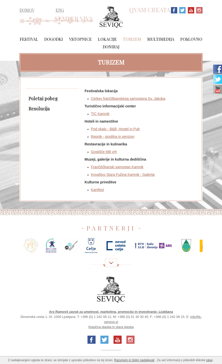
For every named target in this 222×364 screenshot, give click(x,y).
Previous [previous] (12, 247)
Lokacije (107, 39)
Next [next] (210, 247)
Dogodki (53, 39)
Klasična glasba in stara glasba (111, 327)
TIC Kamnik (100, 114)
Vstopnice (80, 39)
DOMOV (26, 10)
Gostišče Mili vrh (104, 152)
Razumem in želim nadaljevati (134, 360)
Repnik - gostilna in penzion (113, 137)
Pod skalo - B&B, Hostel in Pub (115, 129)
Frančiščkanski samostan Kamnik (117, 167)
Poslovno (191, 39)
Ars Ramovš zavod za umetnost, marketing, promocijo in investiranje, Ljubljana (111, 312)
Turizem (132, 39)
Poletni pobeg (43, 98)
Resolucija (39, 109)
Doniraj (111, 46)
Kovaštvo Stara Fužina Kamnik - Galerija (123, 175)
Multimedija (160, 39)
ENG (60, 10)
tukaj (209, 360)
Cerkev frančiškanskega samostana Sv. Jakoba (128, 99)
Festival (29, 39)
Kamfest (97, 190)
